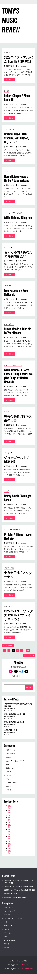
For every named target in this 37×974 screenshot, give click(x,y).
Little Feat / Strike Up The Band (15, 897)
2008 (9, 846)
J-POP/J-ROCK (9, 247)
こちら (19, 676)
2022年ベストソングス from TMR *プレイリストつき (18, 615)
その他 (8, 790)
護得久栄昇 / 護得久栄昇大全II (18, 418)
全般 (7, 765)
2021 (9, 815)
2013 (9, 834)
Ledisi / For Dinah (10, 894)
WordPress (25, 965)
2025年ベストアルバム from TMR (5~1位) (19, 886)
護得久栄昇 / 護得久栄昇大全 (14, 722)
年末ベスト (8, 52)
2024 (9, 808)
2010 (9, 841)
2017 (9, 825)
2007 (9, 848)
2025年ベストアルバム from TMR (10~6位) (19, 890)
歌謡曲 (6, 411)
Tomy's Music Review (11, 20)
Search (28, 687)
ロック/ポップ (9, 129)
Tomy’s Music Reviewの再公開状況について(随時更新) (18, 705)
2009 (9, 844)
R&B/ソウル (8, 286)
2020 (9, 818)
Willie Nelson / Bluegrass (18, 218)
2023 (9, 810)
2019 (9, 820)
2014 (9, 832)
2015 (9, 829)
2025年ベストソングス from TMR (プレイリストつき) (19, 881)
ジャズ (6, 91)
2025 (9, 806)
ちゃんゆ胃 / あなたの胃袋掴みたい (18, 254)
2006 (9, 851)
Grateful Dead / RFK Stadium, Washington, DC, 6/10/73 (16, 138)
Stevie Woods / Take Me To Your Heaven (17, 331)
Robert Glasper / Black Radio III (17, 98)
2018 (9, 822)
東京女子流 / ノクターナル (18, 575)
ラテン (8, 779)
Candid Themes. (27, 969)
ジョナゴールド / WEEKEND (16, 459)
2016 (9, 827)
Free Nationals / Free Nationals (16, 292)
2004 (9, 853)
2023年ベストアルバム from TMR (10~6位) (18, 59)
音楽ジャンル (11, 750)
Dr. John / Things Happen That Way (18, 536)
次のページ (29, 655)
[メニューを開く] (18, 39)
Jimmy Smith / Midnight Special (17, 498)
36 (28, 650)
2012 (9, 836)
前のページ (8, 645)
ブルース (9, 775)
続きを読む (10, 79)
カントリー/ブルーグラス (13, 213)
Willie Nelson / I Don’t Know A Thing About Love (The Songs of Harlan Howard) (18, 376)
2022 (9, 813)
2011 (9, 839)
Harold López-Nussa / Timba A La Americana (16, 178)
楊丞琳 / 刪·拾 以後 (10, 730)
